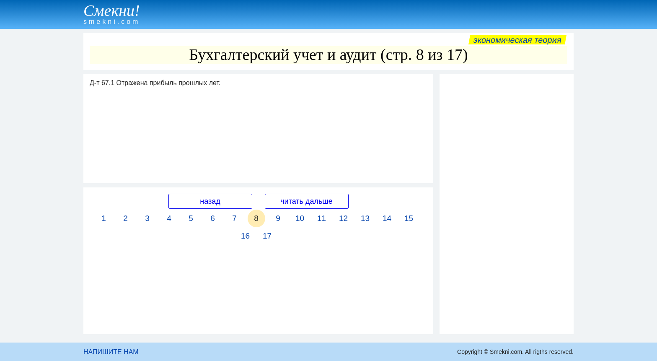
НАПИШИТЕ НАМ (111, 352)
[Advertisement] (506, 204)
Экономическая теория (517, 39)
